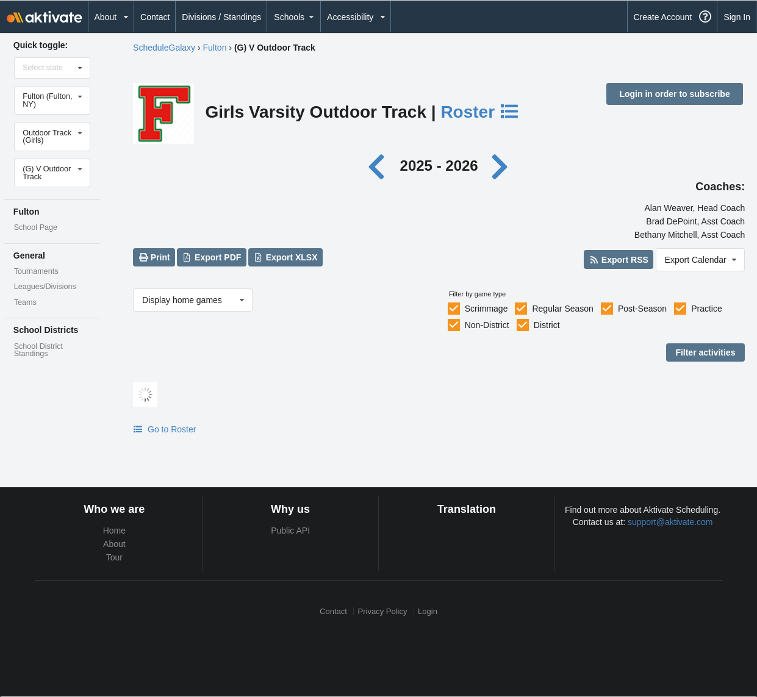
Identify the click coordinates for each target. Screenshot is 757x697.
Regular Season (562, 308)
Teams (25, 302)
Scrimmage (486, 308)
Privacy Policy (382, 611)
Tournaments (36, 271)
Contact (155, 17)
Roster (480, 111)
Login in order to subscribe (674, 94)
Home (114, 530)
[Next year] (500, 165)
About (114, 544)
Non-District (487, 325)
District (547, 325)
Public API (290, 530)
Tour (114, 557)
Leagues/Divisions (45, 286)
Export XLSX (285, 257)
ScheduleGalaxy (164, 47)
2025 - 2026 (439, 165)
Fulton (215, 47)
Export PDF (212, 257)
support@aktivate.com (670, 522)
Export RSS (618, 260)
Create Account (662, 17)
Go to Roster (164, 429)
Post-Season (642, 308)
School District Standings (38, 350)
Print (154, 257)
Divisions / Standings (221, 17)
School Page (35, 227)
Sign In (736, 17)
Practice (706, 308)
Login (427, 611)
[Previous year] (379, 165)
